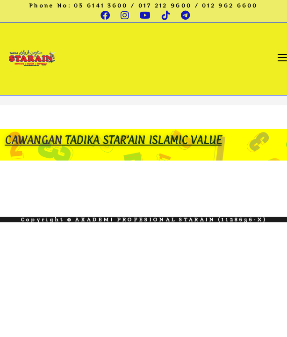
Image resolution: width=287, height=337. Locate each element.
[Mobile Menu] (282, 57)
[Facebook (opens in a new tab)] (106, 15)
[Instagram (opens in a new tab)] (125, 15)
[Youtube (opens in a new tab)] (146, 15)
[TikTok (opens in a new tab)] (166, 15)
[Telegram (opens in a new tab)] (183, 15)
